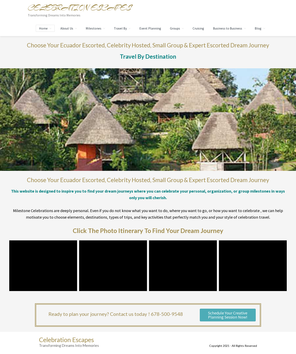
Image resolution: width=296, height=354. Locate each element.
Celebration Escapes (79, 8)
